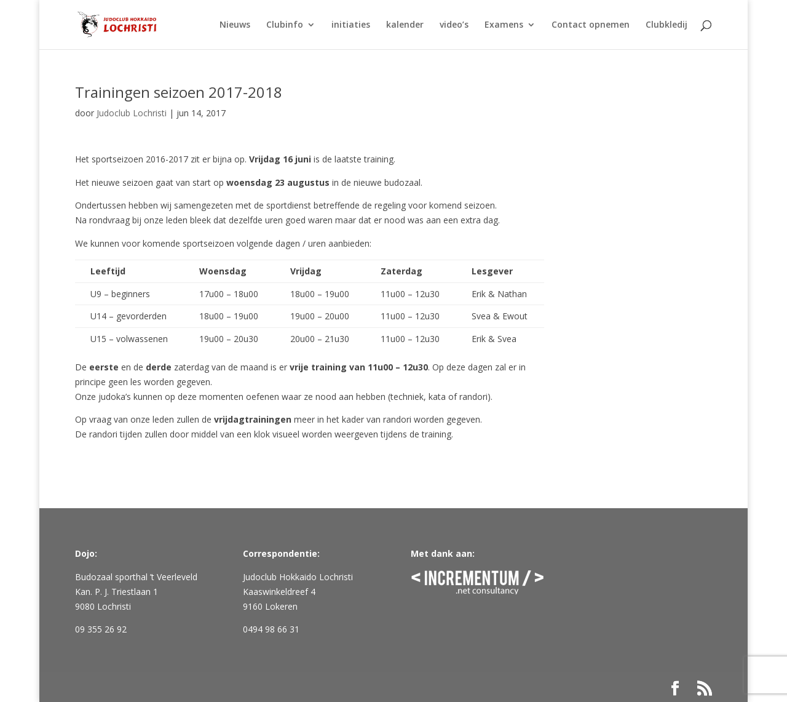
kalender (405, 25)
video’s (454, 25)
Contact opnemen (591, 25)
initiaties (350, 25)
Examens (503, 25)
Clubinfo (284, 25)
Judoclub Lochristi (132, 113)
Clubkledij (666, 25)
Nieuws (234, 25)
